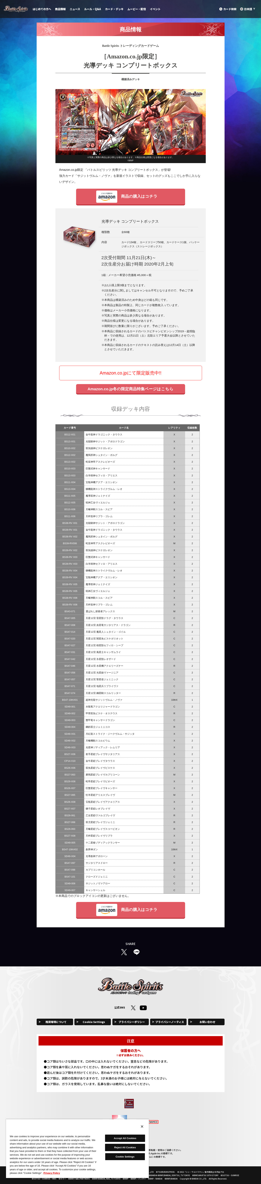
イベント (155, 9)
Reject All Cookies (125, 1147)
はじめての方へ (42, 9)
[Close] (142, 1126)
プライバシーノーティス (169, 1022)
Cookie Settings (94, 1022)
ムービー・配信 (136, 9)
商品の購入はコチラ (126, 197)
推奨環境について (56, 1022)
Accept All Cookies (125, 1138)
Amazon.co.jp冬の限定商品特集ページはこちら (130, 389)
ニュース (75, 9)
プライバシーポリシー (132, 1022)
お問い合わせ (207, 1022)
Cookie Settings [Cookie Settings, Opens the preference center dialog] (125, 1156)
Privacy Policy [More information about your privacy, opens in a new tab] (51, 1173)
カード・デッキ (114, 9)
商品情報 (60, 9)
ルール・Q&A (92, 9)
